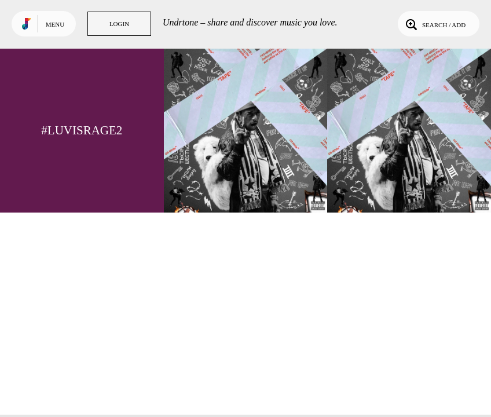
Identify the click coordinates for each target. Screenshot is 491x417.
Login (119, 23)
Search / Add (435, 24)
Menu (55, 24)
